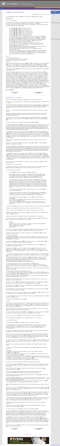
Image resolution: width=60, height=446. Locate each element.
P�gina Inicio (29, 434)
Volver (25, 434)
